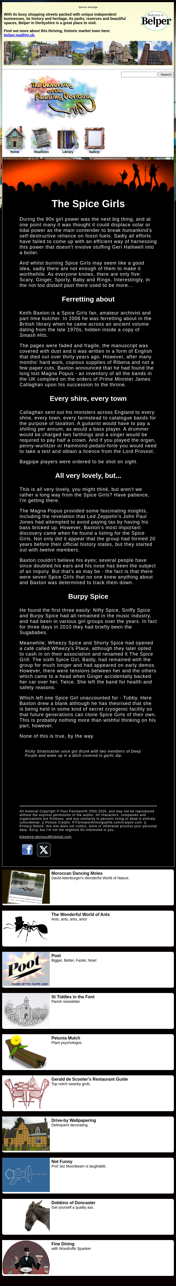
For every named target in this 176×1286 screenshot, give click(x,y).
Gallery (94, 140)
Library (67, 140)
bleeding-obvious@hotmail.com (46, 837)
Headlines (41, 140)
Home (14, 140)
